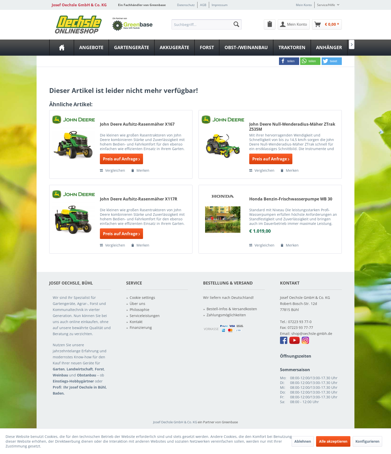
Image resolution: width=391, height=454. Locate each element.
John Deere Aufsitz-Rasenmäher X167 (137, 124)
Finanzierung (141, 327)
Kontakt (136, 321)
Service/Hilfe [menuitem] (326, 5)
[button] (289, 61)
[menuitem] (207, 24)
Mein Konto (304, 5)
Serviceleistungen (145, 315)
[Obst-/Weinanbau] (246, 48)
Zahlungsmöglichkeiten (226, 314)
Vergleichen (112, 170)
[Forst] (207, 48)
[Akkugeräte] (174, 48)
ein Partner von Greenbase (218, 422)
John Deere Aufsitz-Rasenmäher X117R (138, 199)
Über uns (137, 303)
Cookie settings (142, 297)
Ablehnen (302, 441)
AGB (203, 5)
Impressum (220, 5)
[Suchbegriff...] (207, 24)
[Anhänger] (329, 48)
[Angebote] (91, 48)
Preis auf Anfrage (121, 159)
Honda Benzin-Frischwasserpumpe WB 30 (290, 199)
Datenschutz (186, 5)
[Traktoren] (292, 48)
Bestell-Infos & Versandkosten (232, 308)
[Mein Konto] (294, 24)
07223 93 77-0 (300, 321)
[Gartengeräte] (131, 48)
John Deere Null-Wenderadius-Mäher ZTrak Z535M (292, 127)
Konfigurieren (367, 441)
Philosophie (139, 309)
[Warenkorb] (327, 24)
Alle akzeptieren (333, 441)
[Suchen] (236, 24)
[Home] (62, 48)
